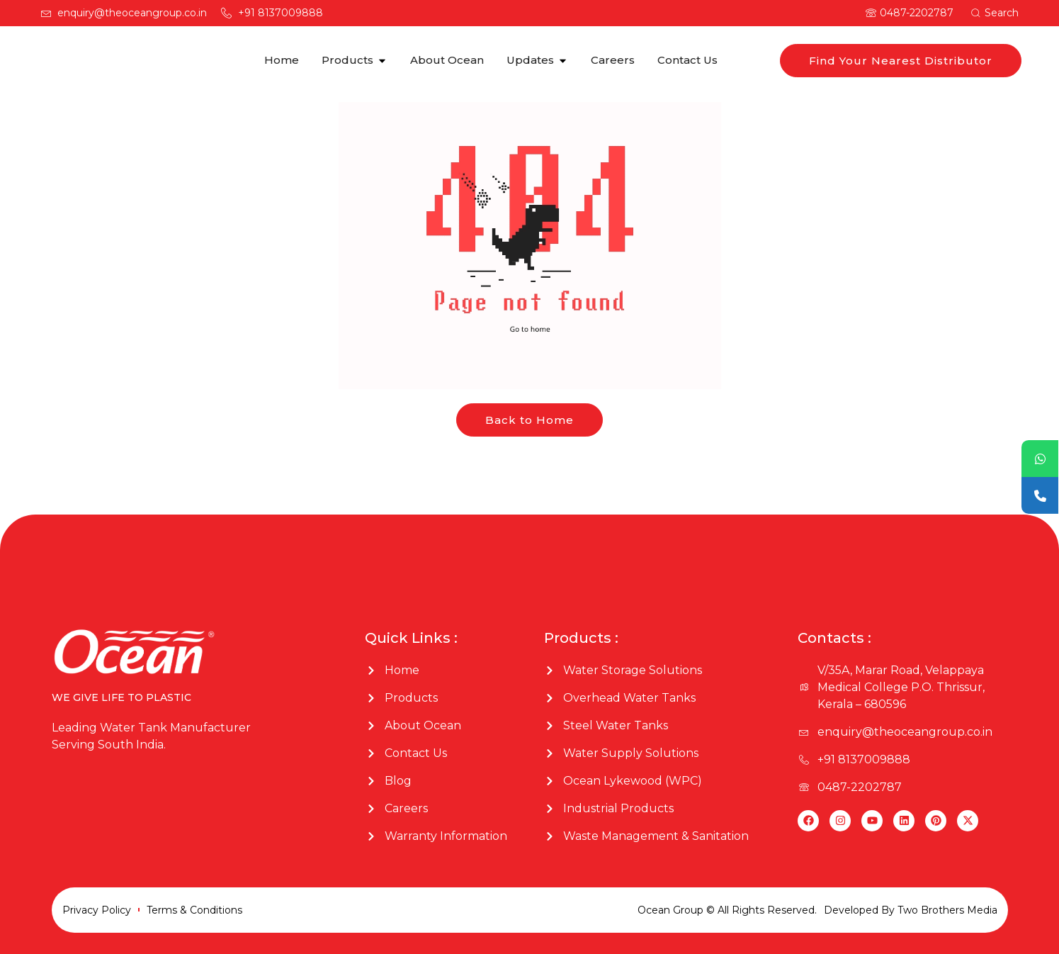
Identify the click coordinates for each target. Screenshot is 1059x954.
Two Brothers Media (947, 910)
